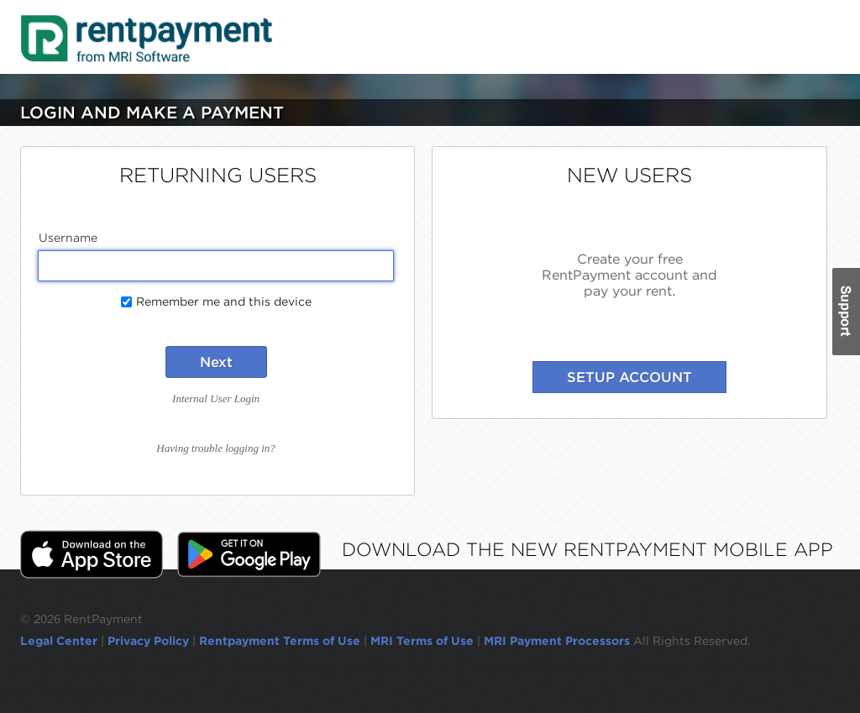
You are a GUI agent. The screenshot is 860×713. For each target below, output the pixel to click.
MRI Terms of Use (422, 640)
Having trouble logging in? (215, 448)
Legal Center (58, 640)
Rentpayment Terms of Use (279, 640)
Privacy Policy (148, 640)
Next (216, 362)
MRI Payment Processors (558, 640)
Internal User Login (216, 398)
